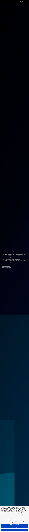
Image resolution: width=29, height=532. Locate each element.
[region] (14, 519)
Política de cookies (17, 519)
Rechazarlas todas (14, 527)
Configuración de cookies (14, 524)
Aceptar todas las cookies (14, 530)
